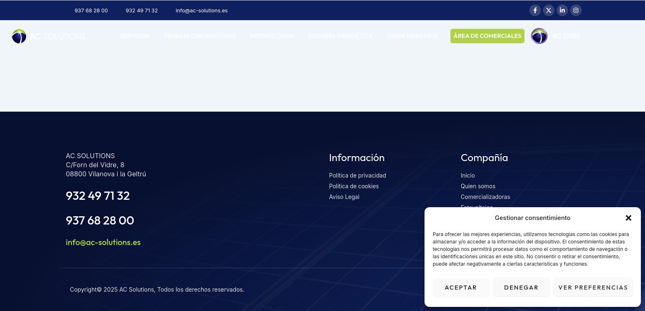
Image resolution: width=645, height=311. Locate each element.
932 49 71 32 (100, 195)
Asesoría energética (340, 36)
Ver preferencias (593, 287)
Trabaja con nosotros (199, 36)
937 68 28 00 (102, 220)
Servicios (134, 36)
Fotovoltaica (272, 36)
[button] (628, 218)
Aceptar (461, 287)
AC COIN (573, 36)
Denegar (521, 287)
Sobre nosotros (412, 36)
